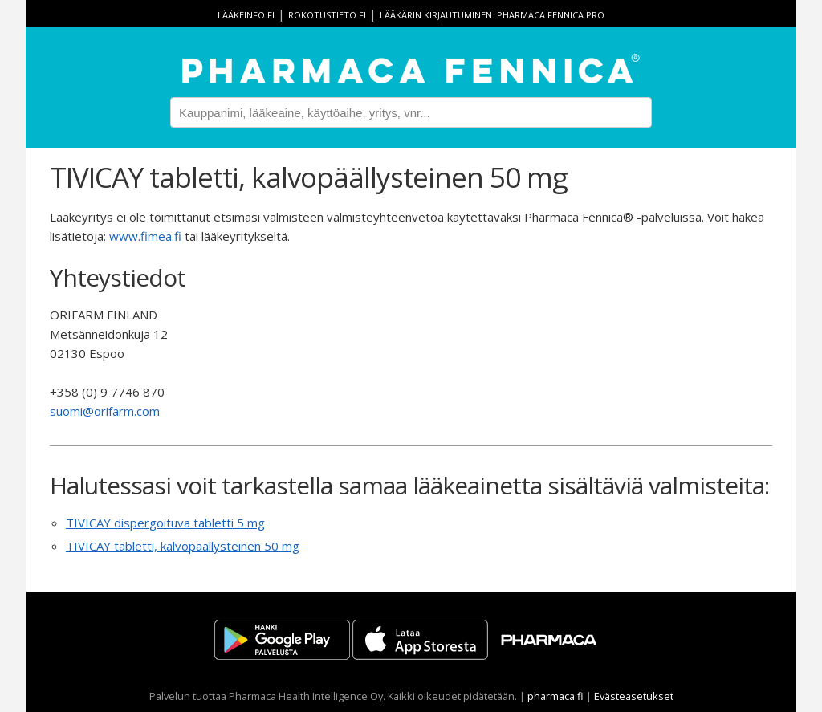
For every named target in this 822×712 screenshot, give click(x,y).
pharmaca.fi (555, 696)
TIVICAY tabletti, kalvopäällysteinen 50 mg (182, 546)
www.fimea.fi (145, 236)
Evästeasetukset (633, 696)
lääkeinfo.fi (246, 15)
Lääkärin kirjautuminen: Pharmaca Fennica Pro (492, 15)
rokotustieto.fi (327, 15)
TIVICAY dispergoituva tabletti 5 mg (165, 523)
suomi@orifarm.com (105, 411)
